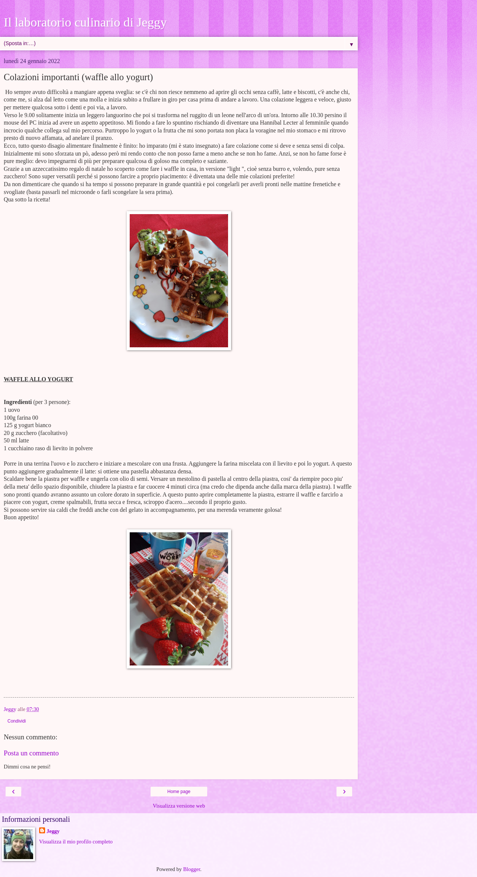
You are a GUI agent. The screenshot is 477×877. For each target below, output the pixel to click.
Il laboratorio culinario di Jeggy (85, 22)
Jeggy (53, 831)
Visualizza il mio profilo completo (76, 842)
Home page (178, 791)
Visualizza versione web (179, 806)
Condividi (16, 721)
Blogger (191, 869)
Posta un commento (31, 753)
